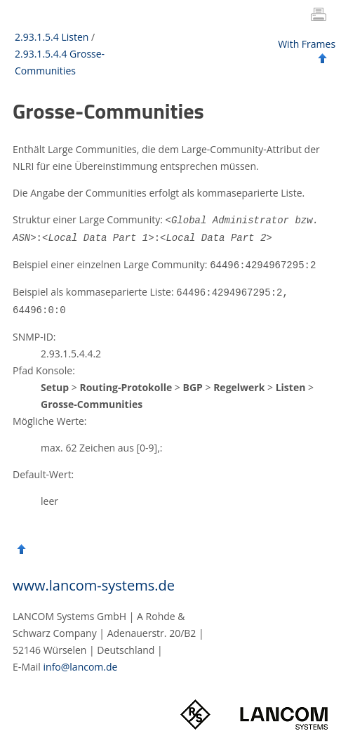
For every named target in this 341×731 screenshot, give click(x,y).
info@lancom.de (81, 663)
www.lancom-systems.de (94, 581)
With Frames (306, 44)
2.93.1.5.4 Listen (51, 37)
